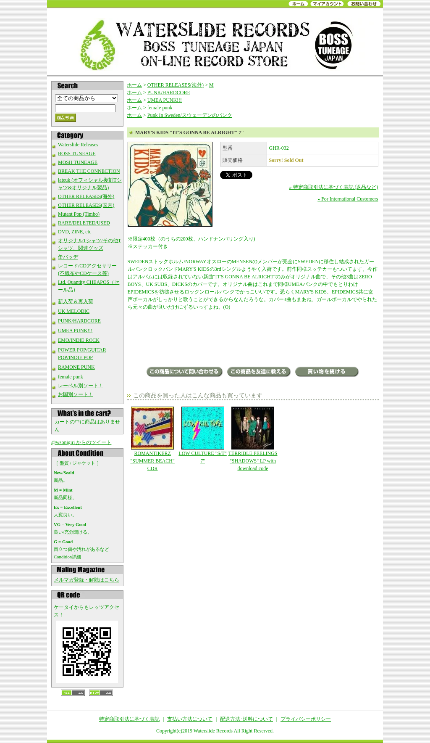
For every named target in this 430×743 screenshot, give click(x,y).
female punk (70, 377)
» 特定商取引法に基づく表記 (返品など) (333, 187)
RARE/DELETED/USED (84, 223)
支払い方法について (189, 719)
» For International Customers (347, 199)
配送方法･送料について (246, 719)
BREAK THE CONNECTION (89, 171)
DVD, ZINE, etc (74, 232)
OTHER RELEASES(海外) (86, 196)
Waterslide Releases (78, 145)
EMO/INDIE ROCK (79, 340)
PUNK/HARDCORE (79, 321)
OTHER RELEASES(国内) (86, 205)
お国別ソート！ (75, 394)
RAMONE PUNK (76, 367)
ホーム (134, 85)
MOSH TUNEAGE (77, 162)
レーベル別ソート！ (80, 386)
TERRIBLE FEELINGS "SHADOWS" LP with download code (253, 439)
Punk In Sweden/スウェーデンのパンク (189, 115)
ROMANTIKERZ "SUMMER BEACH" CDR (153, 439)
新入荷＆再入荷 (75, 301)
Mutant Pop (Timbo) (79, 214)
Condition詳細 (67, 556)
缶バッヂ (68, 257)
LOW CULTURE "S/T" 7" (203, 435)
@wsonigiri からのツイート (81, 442)
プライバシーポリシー (306, 719)
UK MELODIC (73, 311)
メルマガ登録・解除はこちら (86, 580)
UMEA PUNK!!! (75, 330)
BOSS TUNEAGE (76, 153)
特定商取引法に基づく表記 (129, 719)
